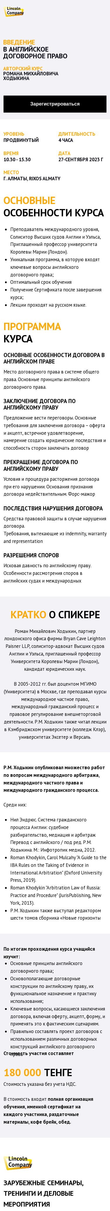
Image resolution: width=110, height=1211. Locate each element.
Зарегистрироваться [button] (54, 103)
